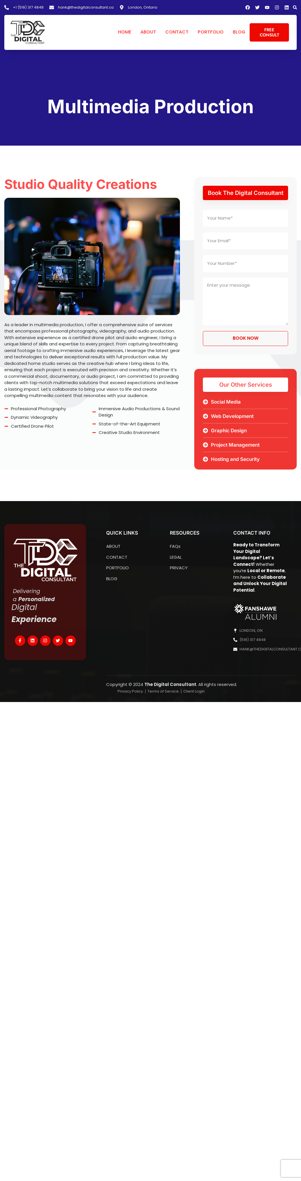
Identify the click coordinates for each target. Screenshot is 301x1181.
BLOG (239, 32)
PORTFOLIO (211, 32)
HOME (124, 32)
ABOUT (148, 32)
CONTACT (177, 32)
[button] (295, 7)
